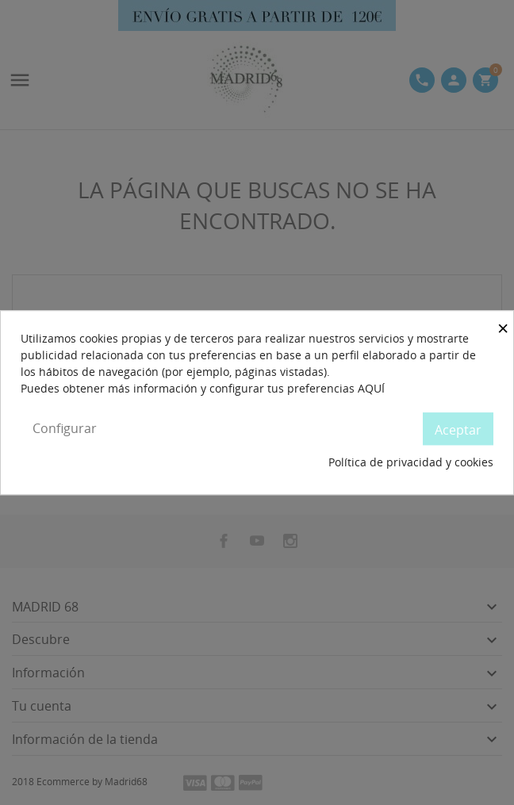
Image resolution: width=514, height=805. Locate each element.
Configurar (65, 428)
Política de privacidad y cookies (410, 462)
